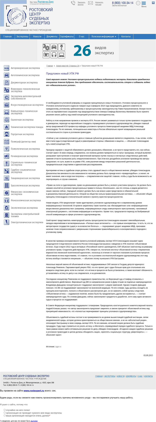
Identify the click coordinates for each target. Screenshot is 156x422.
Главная (7, 36)
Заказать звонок (81, 3)
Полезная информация (103, 36)
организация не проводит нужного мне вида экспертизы (34, 413)
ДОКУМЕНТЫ (131, 376)
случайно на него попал (18, 410)
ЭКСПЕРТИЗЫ (109, 376)
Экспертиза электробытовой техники (25, 215)
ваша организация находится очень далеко (28, 416)
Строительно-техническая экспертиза (24, 163)
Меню (143, 6)
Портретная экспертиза (22, 134)
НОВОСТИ (120, 376)
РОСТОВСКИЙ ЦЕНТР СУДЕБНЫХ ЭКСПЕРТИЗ (41, 16)
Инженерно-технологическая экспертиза (25, 90)
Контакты (126, 36)
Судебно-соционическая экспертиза (23, 171)
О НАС (140, 376)
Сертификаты (67, 36)
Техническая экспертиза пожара (27, 127)
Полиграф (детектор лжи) (23, 141)
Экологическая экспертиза (24, 207)
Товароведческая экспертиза (25, 178)
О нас (81, 36)
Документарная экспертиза (24, 82)
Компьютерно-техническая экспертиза (24, 112)
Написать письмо (99, 3)
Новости (37, 36)
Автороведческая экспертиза (25, 68)
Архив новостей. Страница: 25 (67, 65)
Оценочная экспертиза (22, 119)
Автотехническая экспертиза (25, 75)
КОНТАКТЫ (148, 376)
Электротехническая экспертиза (27, 222)
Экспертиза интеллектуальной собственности (26, 97)
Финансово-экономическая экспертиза (24, 193)
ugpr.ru (58, 346)
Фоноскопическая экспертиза (26, 200)
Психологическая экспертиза (25, 148)
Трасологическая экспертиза (25, 185)
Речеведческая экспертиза (24, 156)
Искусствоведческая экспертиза (27, 105)
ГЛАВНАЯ (99, 376)
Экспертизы (22, 36)
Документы (52, 36)
